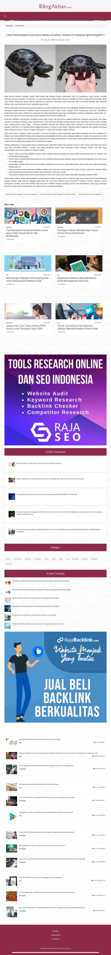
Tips (7, 275)
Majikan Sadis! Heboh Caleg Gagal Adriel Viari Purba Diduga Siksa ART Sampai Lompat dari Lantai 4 (50, 479)
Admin (68, 40)
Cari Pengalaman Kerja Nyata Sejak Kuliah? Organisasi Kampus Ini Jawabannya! (46, 765)
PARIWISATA (19, 26)
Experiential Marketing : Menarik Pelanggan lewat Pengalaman (40, 877)
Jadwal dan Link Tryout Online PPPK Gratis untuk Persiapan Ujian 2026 (26, 327)
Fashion (8, 559)
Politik (53, 559)
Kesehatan (75, 559)
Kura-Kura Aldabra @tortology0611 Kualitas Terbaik (71, 181)
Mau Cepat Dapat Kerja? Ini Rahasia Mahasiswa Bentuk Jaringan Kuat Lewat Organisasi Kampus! (52, 908)
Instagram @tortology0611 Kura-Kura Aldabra (38, 133)
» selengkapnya (10, 239)
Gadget (61, 559)
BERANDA (9, 26)
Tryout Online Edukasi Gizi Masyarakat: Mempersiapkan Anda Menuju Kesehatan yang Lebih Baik (52, 859)
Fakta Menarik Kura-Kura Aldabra (90, 194)
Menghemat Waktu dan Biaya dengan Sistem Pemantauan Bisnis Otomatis (38, 624)
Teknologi (8, 227)
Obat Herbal (17, 559)
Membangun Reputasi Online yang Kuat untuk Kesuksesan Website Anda (27, 279)
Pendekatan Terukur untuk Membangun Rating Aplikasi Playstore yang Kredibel (46, 812)
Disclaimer (55, 939)
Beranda (55, 931)
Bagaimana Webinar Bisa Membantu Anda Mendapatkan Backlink (76, 279)
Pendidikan (60, 227)
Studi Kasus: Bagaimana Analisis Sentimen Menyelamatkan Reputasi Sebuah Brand (40, 581)
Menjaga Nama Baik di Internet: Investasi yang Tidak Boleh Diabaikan (35, 606)
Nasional (85, 559)
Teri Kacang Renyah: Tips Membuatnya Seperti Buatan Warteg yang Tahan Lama (46, 892)
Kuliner (46, 559)
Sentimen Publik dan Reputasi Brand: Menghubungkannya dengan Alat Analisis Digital (41, 590)
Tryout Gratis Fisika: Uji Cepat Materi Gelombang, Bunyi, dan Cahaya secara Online (47, 797)
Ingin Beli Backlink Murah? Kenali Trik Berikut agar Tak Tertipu (40, 739)
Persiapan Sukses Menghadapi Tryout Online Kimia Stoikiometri (77, 231)
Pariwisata (28, 559)
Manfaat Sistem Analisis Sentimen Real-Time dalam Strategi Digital (35, 598)
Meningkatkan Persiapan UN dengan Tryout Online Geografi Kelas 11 (42, 845)
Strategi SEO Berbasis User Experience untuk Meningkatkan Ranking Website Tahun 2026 (46, 494)
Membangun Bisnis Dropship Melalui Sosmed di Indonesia (38, 784)
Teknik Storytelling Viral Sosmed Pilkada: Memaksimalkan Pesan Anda (77, 327)
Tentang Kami (55, 935)
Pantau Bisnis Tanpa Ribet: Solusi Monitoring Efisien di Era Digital (34, 615)
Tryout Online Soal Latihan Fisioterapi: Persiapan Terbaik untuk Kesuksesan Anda (46, 832)
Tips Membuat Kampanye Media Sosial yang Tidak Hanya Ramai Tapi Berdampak (27, 233)
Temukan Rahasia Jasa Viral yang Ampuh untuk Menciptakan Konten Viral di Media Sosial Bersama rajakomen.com (58, 753)
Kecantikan (37, 559)
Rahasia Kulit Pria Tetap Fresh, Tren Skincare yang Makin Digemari (38, 463)
